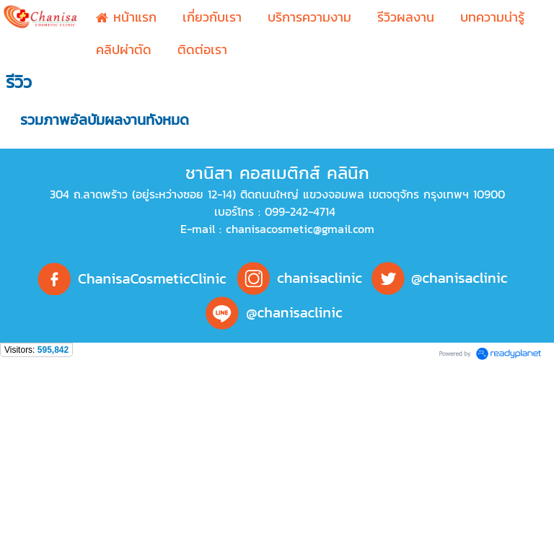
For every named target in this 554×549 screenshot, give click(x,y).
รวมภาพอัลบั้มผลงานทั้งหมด (104, 120)
